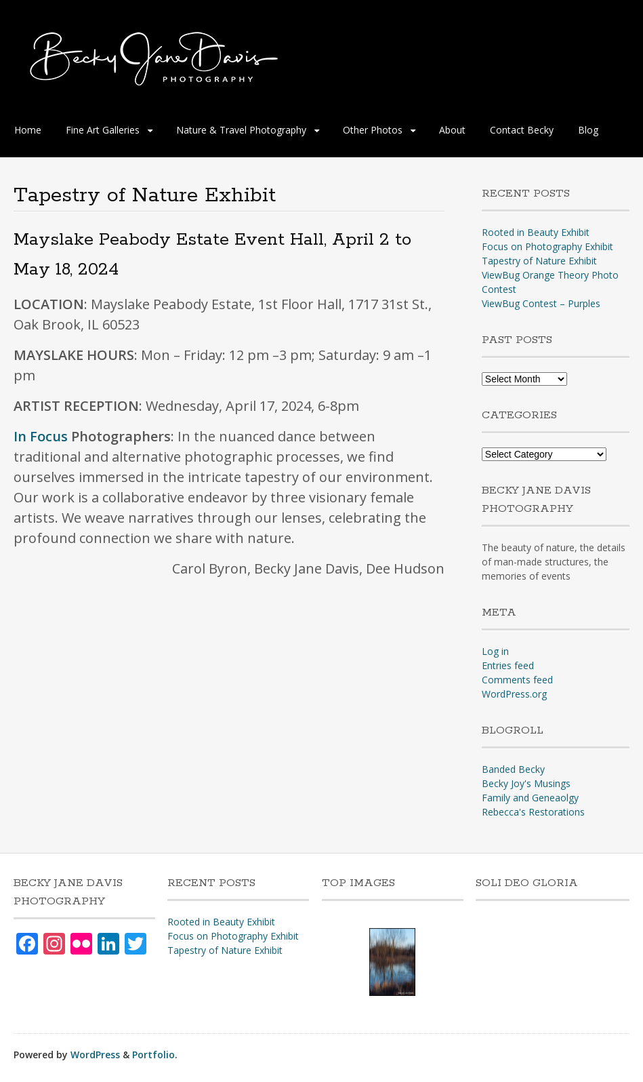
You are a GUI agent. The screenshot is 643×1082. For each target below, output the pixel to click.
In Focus (41, 436)
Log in (495, 651)
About (452, 129)
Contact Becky (522, 129)
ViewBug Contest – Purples (541, 303)
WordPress (95, 1054)
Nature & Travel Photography (241, 129)
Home (27, 129)
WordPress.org (514, 693)
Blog (588, 129)
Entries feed (508, 665)
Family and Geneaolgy (530, 797)
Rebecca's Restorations (533, 811)
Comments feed (517, 679)
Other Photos (372, 129)
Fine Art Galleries (103, 129)
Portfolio (153, 1054)
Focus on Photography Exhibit (547, 246)
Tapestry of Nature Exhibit (539, 260)
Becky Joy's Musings (526, 783)
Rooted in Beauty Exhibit (535, 232)
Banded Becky (513, 769)
